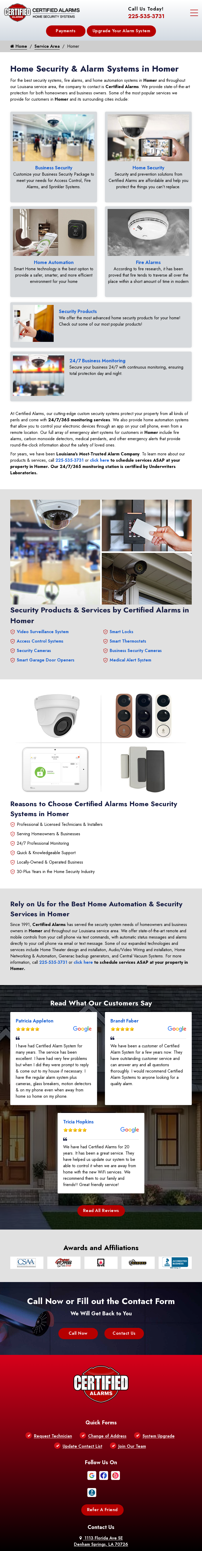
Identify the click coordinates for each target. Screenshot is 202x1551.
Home (18, 46)
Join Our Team (132, 1396)
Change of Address (107, 1386)
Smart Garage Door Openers (45, 648)
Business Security (53, 167)
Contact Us (124, 1321)
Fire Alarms (148, 259)
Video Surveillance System (43, 620)
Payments (65, 31)
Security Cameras (34, 639)
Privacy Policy (100, 1523)
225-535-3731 (146, 16)
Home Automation (54, 259)
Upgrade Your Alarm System (121, 31)
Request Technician (53, 1386)
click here (99, 448)
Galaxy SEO (110, 1537)
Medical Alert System (130, 648)
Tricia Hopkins (78, 1109)
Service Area (47, 46)
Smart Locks (121, 620)
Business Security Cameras (136, 639)
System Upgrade (159, 1386)
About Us (76, 1523)
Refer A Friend (102, 1460)
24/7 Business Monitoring (97, 351)
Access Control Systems (40, 629)
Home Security (148, 167)
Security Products (78, 305)
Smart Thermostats (128, 629)
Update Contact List (82, 1396)
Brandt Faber (124, 1008)
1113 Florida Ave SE (101, 1491)
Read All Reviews (101, 1198)
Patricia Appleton (34, 1008)
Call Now (78, 1321)
